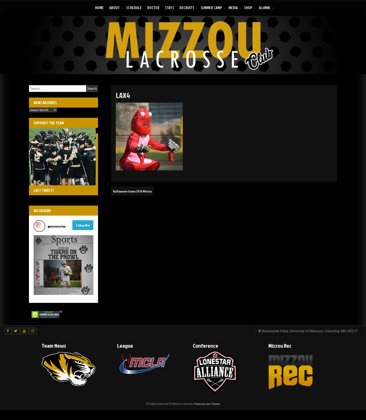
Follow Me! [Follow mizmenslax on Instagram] (83, 225)
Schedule (134, 7)
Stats (169, 7)
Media (233, 7)
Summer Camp (211, 7)
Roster (153, 7)
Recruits (186, 7)
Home (99, 7)
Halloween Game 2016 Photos (135, 191)
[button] (63, 265)
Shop (248, 7)
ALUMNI (264, 7)
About (114, 7)
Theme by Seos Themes (207, 404)
